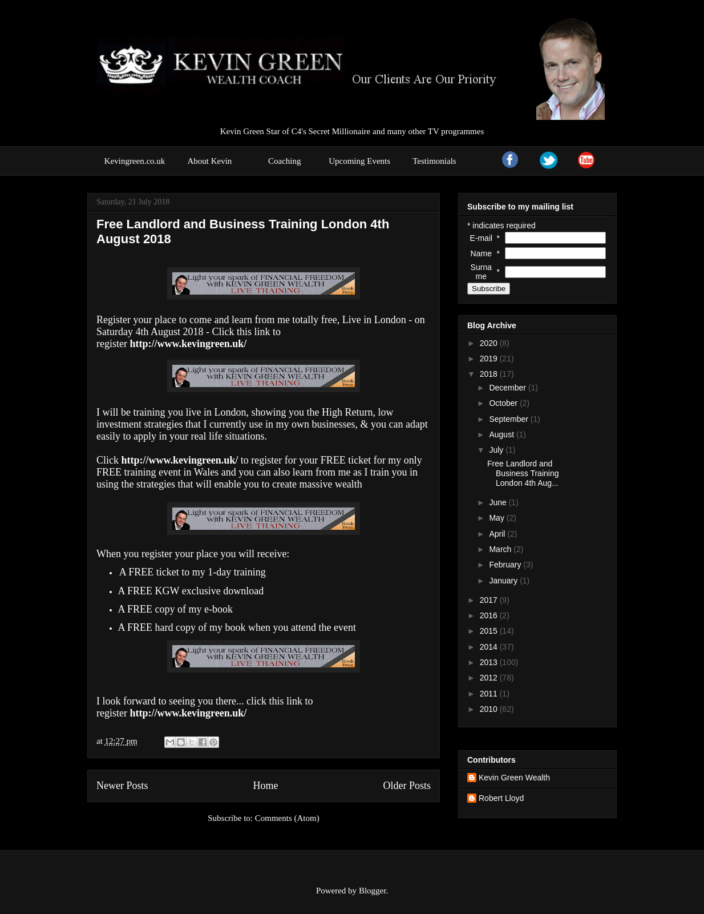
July (497, 449)
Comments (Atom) (287, 818)
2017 (490, 600)
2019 (490, 358)
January (504, 580)
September (509, 419)
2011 (490, 693)
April (498, 533)
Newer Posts (122, 785)
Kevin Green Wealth (514, 777)
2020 (490, 343)
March (501, 549)
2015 (490, 630)
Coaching (284, 161)
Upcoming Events (359, 161)
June (498, 502)
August (502, 434)
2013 (490, 662)
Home (265, 785)
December (508, 387)
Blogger (372, 890)
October (504, 403)
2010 (490, 709)
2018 (490, 374)
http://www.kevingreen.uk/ (188, 713)
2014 (490, 646)
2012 (490, 677)
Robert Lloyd (501, 798)
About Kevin (209, 161)
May (497, 517)
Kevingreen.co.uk (134, 161)
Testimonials (434, 161)
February (506, 564)
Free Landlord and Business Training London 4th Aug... (523, 473)
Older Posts (407, 785)
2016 (490, 615)
